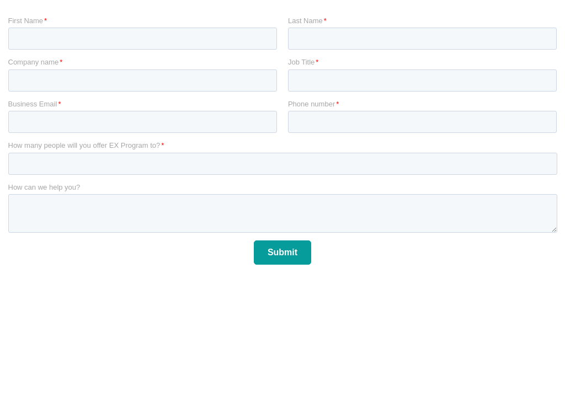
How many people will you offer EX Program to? (84, 145)
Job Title (301, 62)
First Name (26, 21)
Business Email (32, 104)
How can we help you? (44, 187)
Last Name (305, 21)
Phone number (311, 104)
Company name (33, 62)
